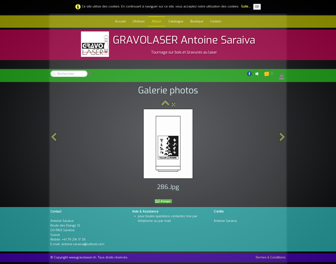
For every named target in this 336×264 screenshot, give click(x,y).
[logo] (168, 44)
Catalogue (175, 21)
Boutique (196, 21)
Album (156, 21)
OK (257, 7)
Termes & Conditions (271, 257)
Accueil (120, 21)
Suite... (245, 6)
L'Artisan (139, 21)
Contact (215, 21)
